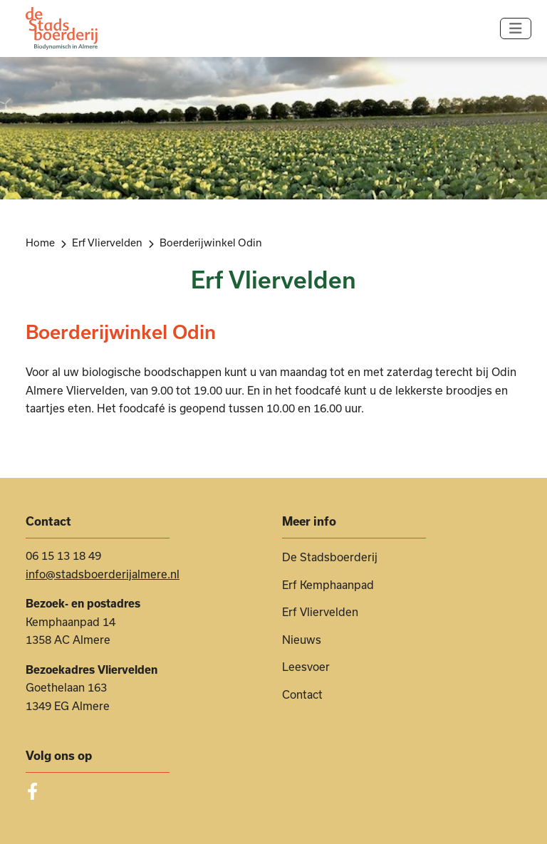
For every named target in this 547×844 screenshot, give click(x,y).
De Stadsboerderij (329, 557)
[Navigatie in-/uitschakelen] (515, 28)
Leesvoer (306, 666)
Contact (302, 694)
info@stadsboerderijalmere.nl (102, 574)
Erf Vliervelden (320, 611)
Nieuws (301, 639)
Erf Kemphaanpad (328, 584)
